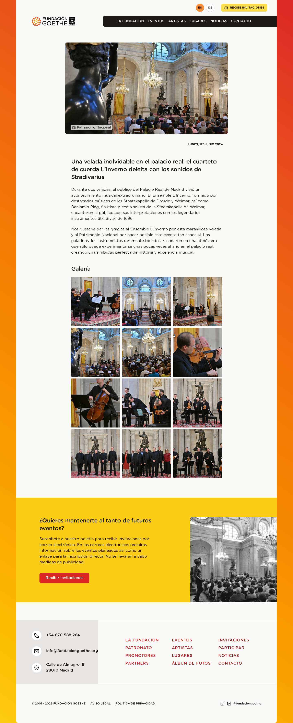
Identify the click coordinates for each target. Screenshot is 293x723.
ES (200, 7)
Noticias (218, 21)
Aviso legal (100, 703)
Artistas (177, 21)
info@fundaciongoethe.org (72, 651)
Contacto (241, 21)
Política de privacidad (135, 703)
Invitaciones (233, 640)
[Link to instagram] (222, 703)
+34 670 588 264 (63, 635)
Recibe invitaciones (244, 8)
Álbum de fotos (191, 663)
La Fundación (130, 21)
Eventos (156, 21)
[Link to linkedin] (229, 703)
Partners (137, 663)
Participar (231, 648)
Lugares (198, 21)
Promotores (140, 656)
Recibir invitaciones (64, 578)
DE (210, 7)
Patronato (138, 648)
